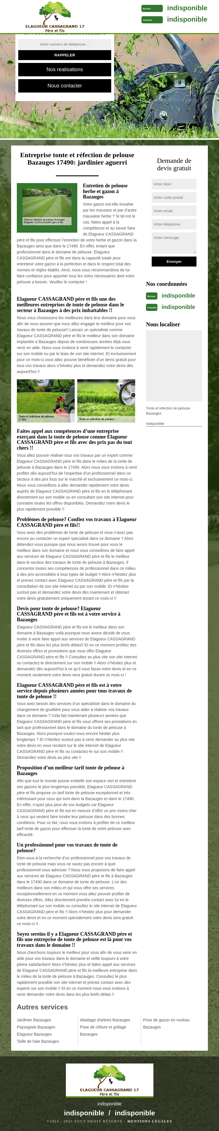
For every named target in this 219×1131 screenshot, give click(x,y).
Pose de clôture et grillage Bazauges (103, 1030)
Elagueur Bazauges (34, 1034)
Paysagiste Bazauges (36, 1027)
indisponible (187, 8)
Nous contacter (64, 86)
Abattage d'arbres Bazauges (105, 1020)
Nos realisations (64, 69)
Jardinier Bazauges (34, 1020)
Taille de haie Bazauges (38, 1041)
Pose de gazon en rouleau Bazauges (166, 1023)
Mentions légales (149, 1121)
